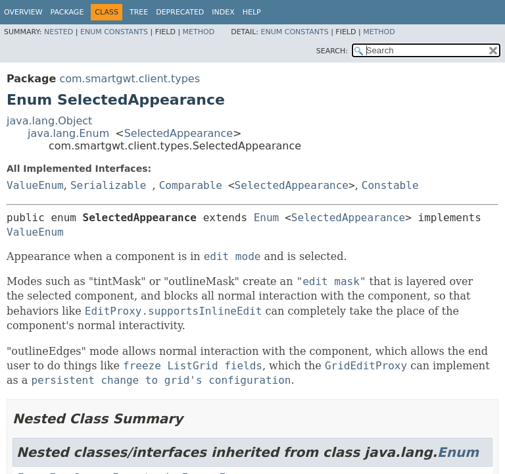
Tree (139, 12)
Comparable (190, 185)
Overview (23, 12)
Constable (390, 185)
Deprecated (180, 12)
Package (67, 12)
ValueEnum (35, 185)
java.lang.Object (49, 121)
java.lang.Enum (68, 133)
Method (199, 32)
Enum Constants (114, 32)
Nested (58, 32)
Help (252, 12)
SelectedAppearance (178, 133)
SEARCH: (332, 51)
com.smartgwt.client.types (129, 78)
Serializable (108, 185)
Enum (266, 217)
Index (223, 12)
